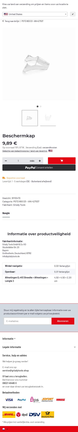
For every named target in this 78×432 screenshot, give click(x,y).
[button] (9, 338)
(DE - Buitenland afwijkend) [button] (39, 181)
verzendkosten (49, 147)
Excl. (39, 147)
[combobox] (35, 14)
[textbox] (35, 14)
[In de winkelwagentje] (62, 160)
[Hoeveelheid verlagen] (6, 160)
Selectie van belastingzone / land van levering (27, 150)
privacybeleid (52, 313)
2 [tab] (40, 106)
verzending (39, 422)
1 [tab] (37, 106)
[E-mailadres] (28, 321)
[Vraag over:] (18, 160)
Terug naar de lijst (12, 21)
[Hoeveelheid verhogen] (39, 160)
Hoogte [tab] (6, 213)
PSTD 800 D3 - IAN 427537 (26, 201)
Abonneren (62, 321)
